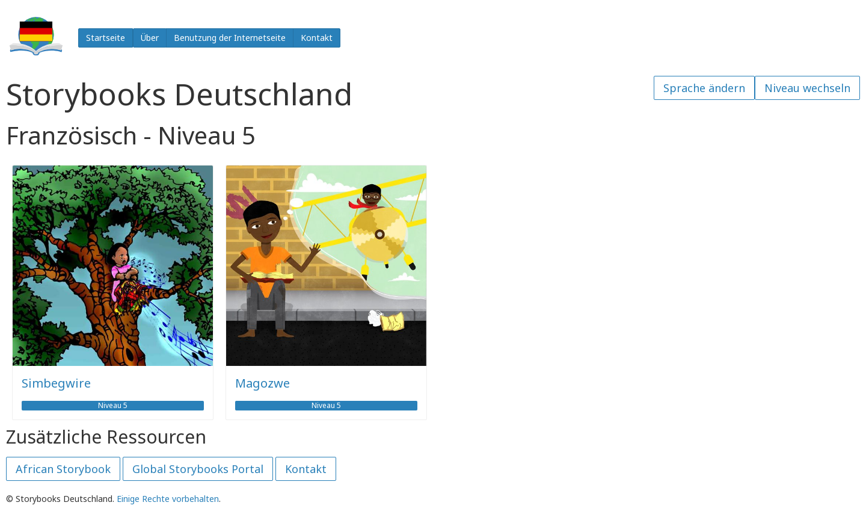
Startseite (105, 37)
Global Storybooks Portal (197, 469)
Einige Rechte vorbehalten (168, 498)
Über (150, 37)
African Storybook (63, 469)
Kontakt (317, 37)
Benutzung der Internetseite (230, 37)
